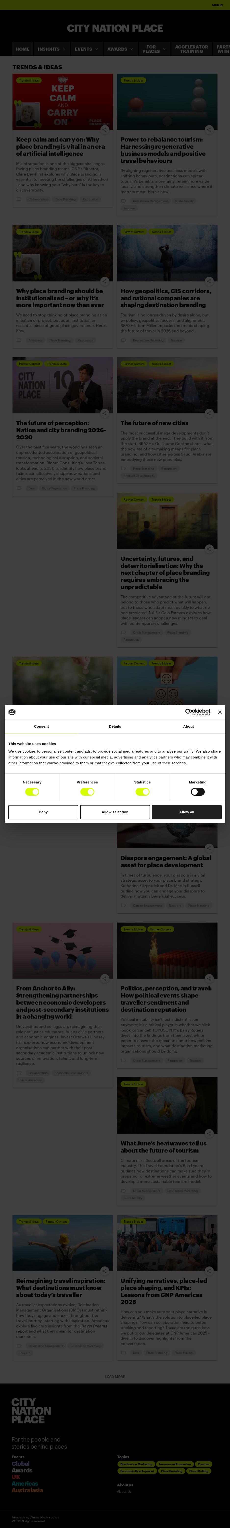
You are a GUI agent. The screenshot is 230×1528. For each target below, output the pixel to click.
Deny (43, 812)
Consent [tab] (41, 726)
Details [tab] (115, 726)
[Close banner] (220, 712)
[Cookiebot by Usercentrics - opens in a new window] (188, 712)
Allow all (186, 812)
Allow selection (115, 812)
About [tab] (188, 726)
